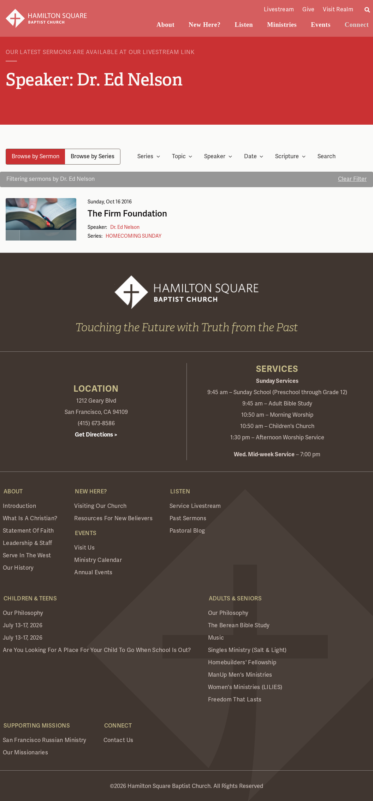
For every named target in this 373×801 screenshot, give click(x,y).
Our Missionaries (25, 752)
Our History (18, 567)
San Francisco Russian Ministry (45, 740)
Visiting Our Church (100, 506)
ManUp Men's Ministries (240, 674)
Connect (357, 24)
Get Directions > (96, 434)
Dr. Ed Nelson (125, 227)
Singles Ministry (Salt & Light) (247, 650)
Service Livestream (195, 506)
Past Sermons (188, 518)
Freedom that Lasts (235, 699)
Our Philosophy (23, 613)
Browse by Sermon (35, 156)
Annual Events (93, 572)
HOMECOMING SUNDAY (133, 236)
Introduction (19, 506)
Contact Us (118, 740)
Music (216, 637)
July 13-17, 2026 (22, 625)
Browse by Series (92, 156)
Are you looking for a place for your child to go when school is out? (97, 650)
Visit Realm (338, 9)
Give (308, 9)
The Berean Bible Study (239, 625)
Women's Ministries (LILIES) (245, 687)
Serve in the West (27, 555)
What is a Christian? (30, 518)
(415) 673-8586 (96, 423)
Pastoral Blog (187, 530)
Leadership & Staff (27, 543)
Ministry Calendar (98, 560)
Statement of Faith (28, 530)
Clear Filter (352, 179)
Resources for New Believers (113, 518)
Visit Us (84, 547)
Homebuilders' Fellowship (242, 662)
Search (327, 156)
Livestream (279, 9)
